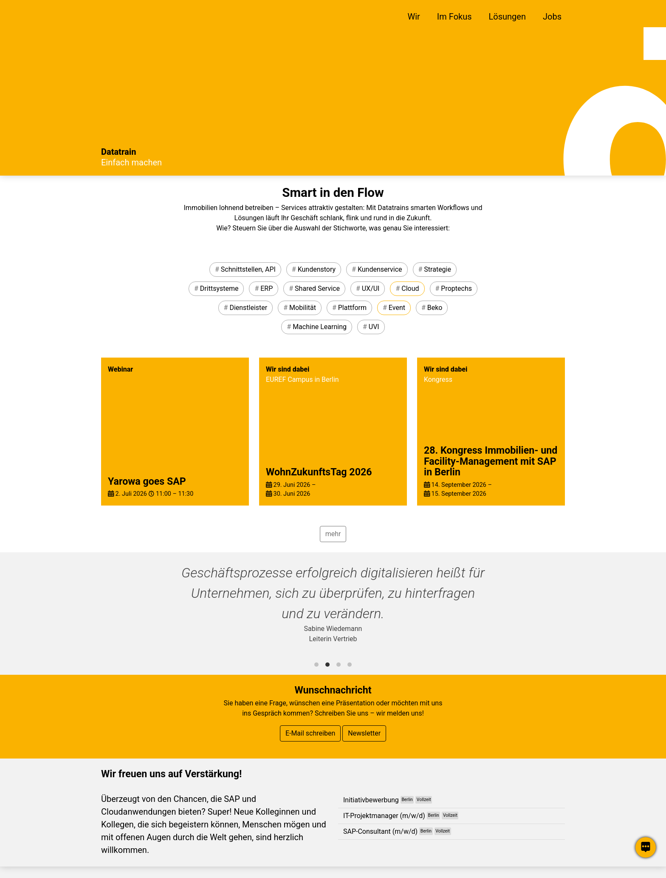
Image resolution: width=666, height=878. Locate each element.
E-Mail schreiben (310, 733)
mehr (333, 534)
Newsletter (364, 733)
